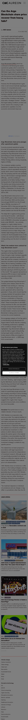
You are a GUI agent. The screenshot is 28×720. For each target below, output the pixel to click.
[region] (14, 360)
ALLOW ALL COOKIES (14, 372)
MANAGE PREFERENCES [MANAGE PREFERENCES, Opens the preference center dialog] (14, 368)
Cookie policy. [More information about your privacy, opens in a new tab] (6, 364)
